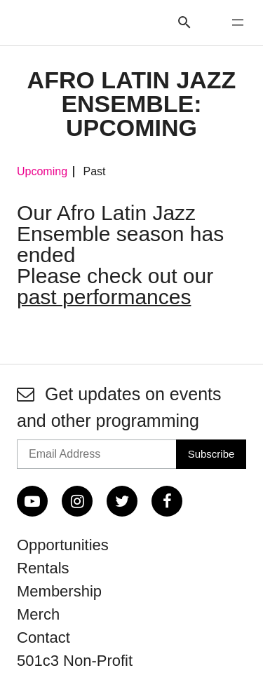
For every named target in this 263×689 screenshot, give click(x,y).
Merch (38, 614)
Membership (59, 591)
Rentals (43, 568)
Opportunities (63, 545)
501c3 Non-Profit (75, 660)
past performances (104, 296)
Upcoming (42, 171)
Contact (43, 637)
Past (94, 171)
